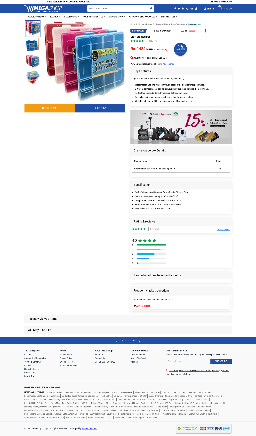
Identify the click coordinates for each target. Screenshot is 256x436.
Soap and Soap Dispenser (62, 410)
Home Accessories (178, 24)
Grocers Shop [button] (116, 17)
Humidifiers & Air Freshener (36, 410)
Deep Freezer (127, 392)
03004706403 (225, 1)
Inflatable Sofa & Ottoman (65, 414)
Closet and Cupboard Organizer (77, 407)
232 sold (185, 31)
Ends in (157, 30)
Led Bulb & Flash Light (112, 410)
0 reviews (153, 41)
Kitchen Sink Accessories (35, 399)
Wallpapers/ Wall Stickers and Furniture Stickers (190, 407)
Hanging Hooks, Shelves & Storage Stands (42, 407)
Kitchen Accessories (187, 392)
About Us (99, 355)
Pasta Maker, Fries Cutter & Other (64, 403)
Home (132, 24)
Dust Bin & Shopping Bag (199, 410)
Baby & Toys (29, 376)
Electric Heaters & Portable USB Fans (157, 403)
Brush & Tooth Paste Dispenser (120, 414)
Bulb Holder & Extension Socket (38, 414)
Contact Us (100, 358)
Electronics (29, 355)
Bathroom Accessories (76, 417)
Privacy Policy (66, 358)
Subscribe (221, 361)
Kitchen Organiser (113, 403)
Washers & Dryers (101, 392)
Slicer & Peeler (171, 396)
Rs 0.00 (228, 8)
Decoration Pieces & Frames (88, 410)
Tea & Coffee (106, 396)
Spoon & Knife (186, 396)
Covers (110, 417)
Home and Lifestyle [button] (93, 17)
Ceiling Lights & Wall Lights (214, 403)
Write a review (223, 229)
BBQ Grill (85, 403)
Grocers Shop (30, 373)
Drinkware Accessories (147, 399)
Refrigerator (69, 392)
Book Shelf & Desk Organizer (173, 410)
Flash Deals (138, 30)
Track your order (137, 355)
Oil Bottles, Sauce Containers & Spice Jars (80, 396)
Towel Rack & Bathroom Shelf (92, 414)
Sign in (209, 8)
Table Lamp (132, 417)
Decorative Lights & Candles (187, 403)
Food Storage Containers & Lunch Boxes (42, 396)
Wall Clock (119, 417)
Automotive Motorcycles (35, 358)
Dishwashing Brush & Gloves (60, 399)
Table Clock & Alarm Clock (147, 414)
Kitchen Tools (97, 403)
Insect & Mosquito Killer (134, 410)
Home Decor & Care (55, 417)
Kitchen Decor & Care (85, 399)
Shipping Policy (66, 362)
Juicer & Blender (156, 396)
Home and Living (162, 24)
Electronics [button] (70, 17)
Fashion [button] (54, 17)
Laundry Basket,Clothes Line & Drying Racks (113, 407)
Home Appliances (54, 392)
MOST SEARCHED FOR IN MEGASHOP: (42, 387)
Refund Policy (66, 355)
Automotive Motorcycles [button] (142, 17)
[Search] (120, 8)
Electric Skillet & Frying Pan (36, 403)
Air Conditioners (84, 392)
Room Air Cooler (169, 392)
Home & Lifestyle (31, 369)
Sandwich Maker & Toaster (197, 399)
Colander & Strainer (126, 399)
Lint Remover (153, 410)
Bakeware (118, 396)
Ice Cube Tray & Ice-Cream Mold (208, 396)
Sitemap (134, 362)
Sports (142, 417)
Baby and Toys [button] (168, 17)
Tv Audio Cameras (32, 362)
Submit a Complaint (69, 365)
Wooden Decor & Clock (34, 417)
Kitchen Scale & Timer (106, 399)
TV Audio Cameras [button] (35, 17)
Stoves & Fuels (205, 392)
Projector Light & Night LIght (174, 414)
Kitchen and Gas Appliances (147, 392)
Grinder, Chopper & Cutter (136, 396)
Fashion (28, 365)
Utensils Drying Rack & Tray (171, 399)
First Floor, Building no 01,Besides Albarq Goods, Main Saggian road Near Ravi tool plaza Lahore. (197, 372)
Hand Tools (152, 417)
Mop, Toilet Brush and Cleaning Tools (150, 407)
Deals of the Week (138, 358)
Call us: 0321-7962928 (105, 362)
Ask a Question (142, 306)
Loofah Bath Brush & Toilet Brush (203, 414)
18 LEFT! (180, 49)
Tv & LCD (115, 392)
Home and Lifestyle (145, 24)
